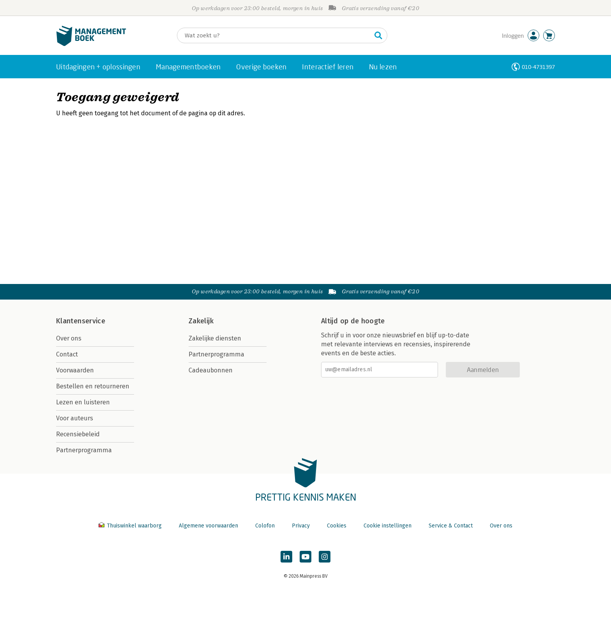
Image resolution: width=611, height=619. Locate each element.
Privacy (301, 525)
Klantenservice (80, 321)
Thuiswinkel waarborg (131, 525)
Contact (67, 354)
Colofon (265, 525)
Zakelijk (201, 321)
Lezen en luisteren (83, 402)
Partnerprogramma (84, 450)
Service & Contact (451, 525)
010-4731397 (538, 66)
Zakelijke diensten (215, 338)
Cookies (336, 525)
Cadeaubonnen (211, 370)
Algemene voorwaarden (208, 525)
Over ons (68, 338)
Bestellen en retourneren (92, 386)
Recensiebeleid (78, 434)
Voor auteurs (74, 418)
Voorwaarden (75, 370)
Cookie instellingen (387, 525)
